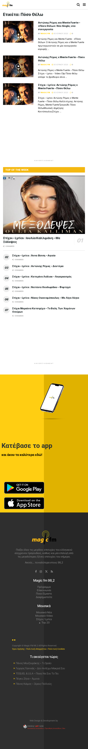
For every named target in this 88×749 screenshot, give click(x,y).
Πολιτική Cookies (56, 649)
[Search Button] (78, 4)
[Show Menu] (84, 4)
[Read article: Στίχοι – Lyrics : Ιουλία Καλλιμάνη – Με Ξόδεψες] (44, 205)
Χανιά (44, 703)
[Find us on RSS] (52, 571)
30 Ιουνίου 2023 (60, 33)
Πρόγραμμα (44, 586)
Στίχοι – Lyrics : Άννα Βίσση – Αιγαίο (33, 255)
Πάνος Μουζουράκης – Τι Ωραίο (33, 663)
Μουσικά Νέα (44, 612)
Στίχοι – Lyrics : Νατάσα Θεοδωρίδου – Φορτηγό (41, 287)
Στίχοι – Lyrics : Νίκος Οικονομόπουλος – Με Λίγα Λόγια (45, 297)
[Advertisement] (44, 138)
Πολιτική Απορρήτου (36, 649)
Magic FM (45, 33)
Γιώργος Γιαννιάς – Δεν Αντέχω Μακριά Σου (40, 668)
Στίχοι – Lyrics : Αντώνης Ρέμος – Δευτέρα (38, 266)
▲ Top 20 (44, 622)
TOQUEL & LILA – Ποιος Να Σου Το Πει (37, 673)
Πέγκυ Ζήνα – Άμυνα (27, 678)
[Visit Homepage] (7, 5)
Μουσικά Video (44, 615)
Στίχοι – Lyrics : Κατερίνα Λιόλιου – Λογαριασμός (42, 276)
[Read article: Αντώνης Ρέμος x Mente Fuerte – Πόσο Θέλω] (18, 66)
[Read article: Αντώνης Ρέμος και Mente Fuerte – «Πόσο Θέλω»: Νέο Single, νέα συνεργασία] (18, 32)
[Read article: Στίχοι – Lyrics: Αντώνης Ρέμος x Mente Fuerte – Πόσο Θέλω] (18, 94)
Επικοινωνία (44, 590)
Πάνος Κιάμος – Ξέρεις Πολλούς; (34, 683)
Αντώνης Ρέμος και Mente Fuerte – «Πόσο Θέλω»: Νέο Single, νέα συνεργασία (59, 26)
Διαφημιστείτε (44, 597)
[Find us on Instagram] (41, 571)
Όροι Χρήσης (18, 649)
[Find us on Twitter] (46, 571)
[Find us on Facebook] (36, 571)
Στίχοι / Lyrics (44, 619)
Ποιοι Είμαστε (44, 593)
